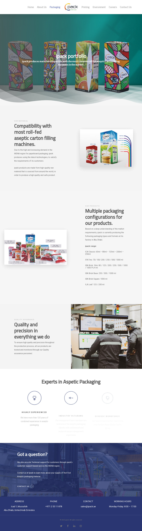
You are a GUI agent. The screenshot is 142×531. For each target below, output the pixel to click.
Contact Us (125, 7)
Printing (85, 7)
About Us (41, 7)
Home (31, 7)
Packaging (55, 7)
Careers (113, 7)
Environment (99, 7)
